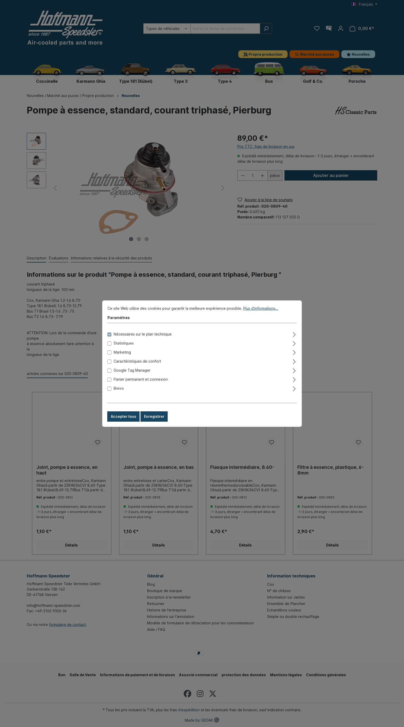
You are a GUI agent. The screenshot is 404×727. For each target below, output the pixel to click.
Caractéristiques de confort (137, 361)
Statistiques (124, 343)
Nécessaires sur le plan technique (143, 334)
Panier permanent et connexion (141, 379)
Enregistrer (154, 416)
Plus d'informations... (260, 308)
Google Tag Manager (132, 370)
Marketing (122, 352)
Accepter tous (123, 416)
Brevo (119, 388)
